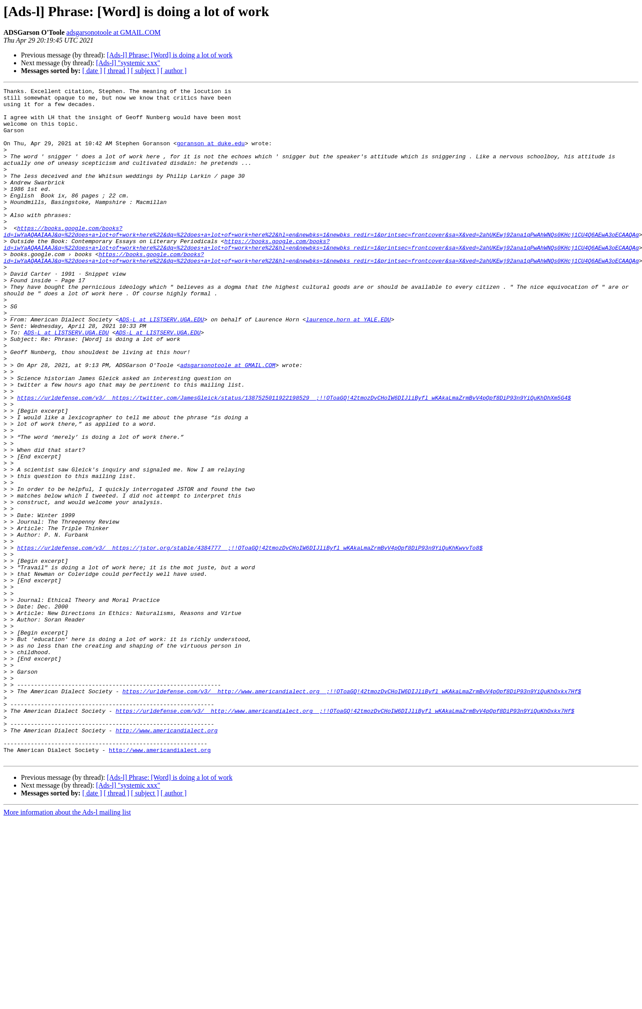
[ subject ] (145, 70)
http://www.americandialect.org (166, 859)
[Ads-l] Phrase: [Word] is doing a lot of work (169, 55)
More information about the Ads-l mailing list (67, 946)
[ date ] (92, 70)
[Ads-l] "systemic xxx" (128, 63)
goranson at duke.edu (211, 155)
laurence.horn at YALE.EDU (348, 366)
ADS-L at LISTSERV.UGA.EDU (161, 366)
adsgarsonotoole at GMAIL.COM (113, 32)
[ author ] (174, 70)
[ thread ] (116, 70)
